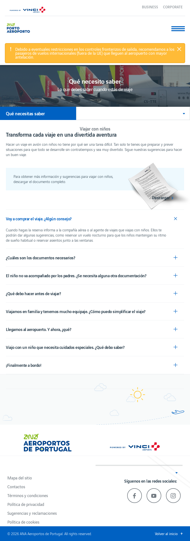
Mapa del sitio (19, 478)
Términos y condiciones (27, 495)
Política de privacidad (25, 504)
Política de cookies (23, 522)
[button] (133, 113)
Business (150, 6)
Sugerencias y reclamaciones (32, 513)
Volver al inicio (166, 533)
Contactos (16, 486)
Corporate (173, 6)
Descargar (161, 197)
